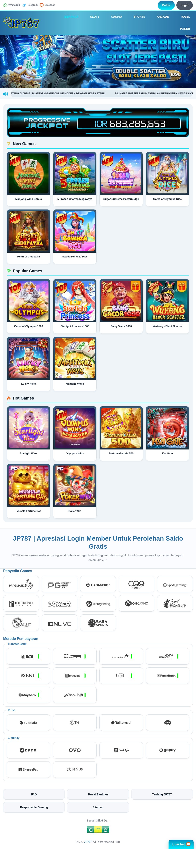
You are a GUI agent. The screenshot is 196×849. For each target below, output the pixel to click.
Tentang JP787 (162, 794)
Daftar (166, 5)
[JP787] (22, 22)
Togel (182, 17)
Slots (91, 17)
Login (184, 5)
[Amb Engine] (98, 830)
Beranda (68, 17)
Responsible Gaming (34, 807)
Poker (182, 29)
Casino (113, 17)
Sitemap (98, 807)
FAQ (34, 794)
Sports (136, 17)
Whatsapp (11, 5)
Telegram (29, 5)
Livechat (47, 5)
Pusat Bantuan (98, 794)
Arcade (160, 17)
